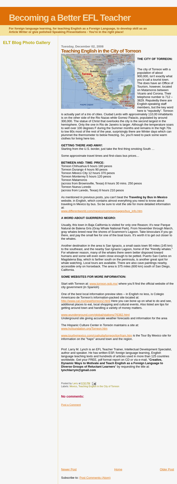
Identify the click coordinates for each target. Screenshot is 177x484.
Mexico (73, 386)
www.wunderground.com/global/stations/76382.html (95, 314)
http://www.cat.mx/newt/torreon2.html (85, 301)
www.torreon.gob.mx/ (104, 283)
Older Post (167, 469)
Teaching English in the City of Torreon (98, 386)
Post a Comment (71, 404)
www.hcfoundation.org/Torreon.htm (84, 328)
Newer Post (69, 469)
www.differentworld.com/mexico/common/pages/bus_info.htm (101, 211)
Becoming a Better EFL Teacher (69, 18)
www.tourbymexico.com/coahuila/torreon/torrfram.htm (96, 335)
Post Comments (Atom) (95, 477)
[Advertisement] (95, 435)
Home (118, 469)
